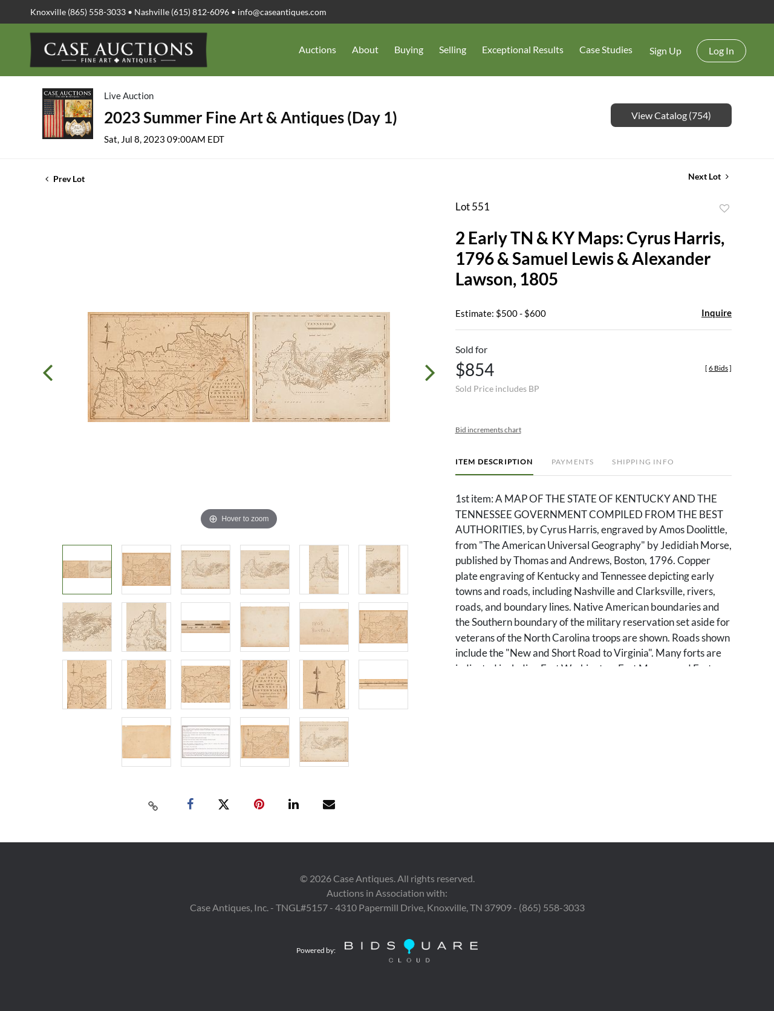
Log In (721, 50)
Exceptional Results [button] (523, 49)
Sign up (665, 50)
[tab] (494, 466)
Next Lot (708, 176)
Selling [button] (452, 49)
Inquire (716, 312)
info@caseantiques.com (282, 12)
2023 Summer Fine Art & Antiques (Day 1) (250, 117)
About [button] (365, 49)
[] (718, 367)
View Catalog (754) (671, 115)
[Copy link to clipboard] (153, 805)
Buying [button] (408, 49)
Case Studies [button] (606, 49)
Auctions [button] (317, 49)
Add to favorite (724, 208)
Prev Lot (65, 179)
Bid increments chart (488, 429)
